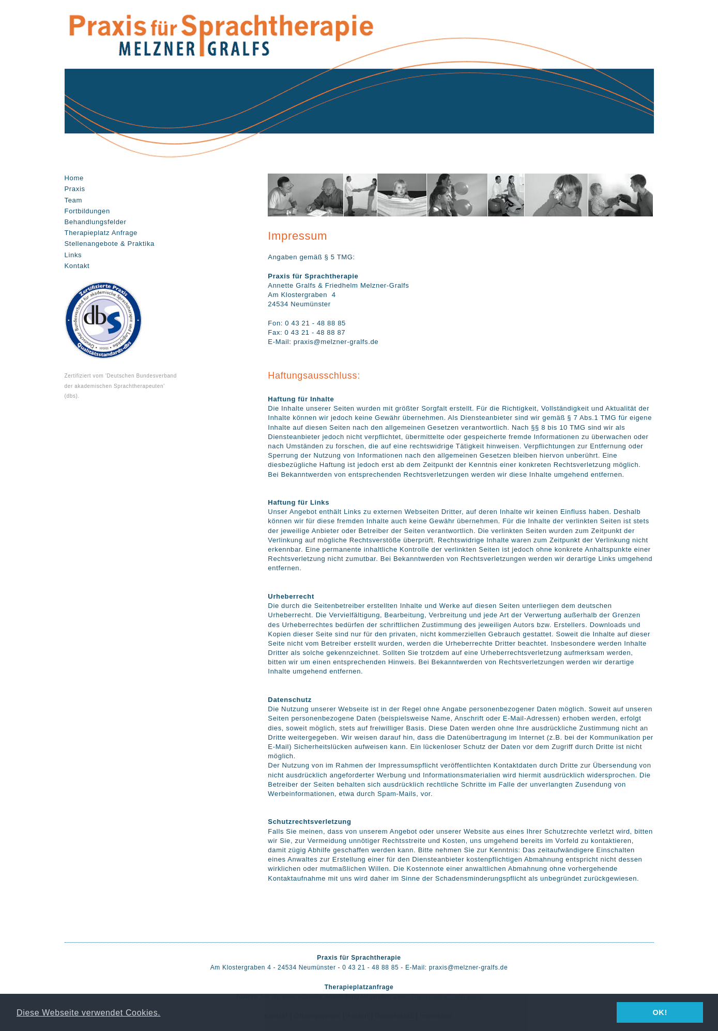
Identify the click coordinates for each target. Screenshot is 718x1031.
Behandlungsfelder (96, 222)
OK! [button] (659, 1012)
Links (73, 255)
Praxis (75, 189)
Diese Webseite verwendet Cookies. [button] (88, 1012)
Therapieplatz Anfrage (101, 233)
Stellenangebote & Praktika (110, 243)
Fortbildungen (87, 211)
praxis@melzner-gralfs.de (468, 967)
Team (74, 200)
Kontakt (77, 266)
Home (74, 178)
